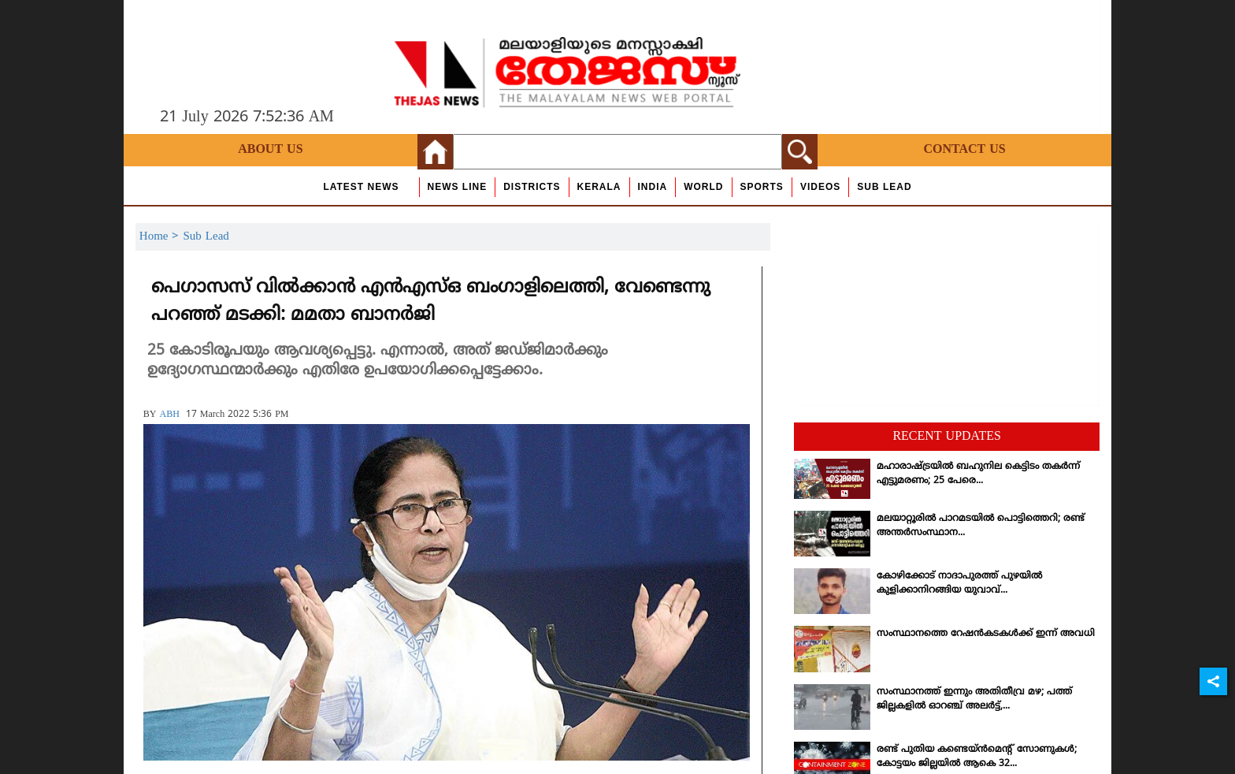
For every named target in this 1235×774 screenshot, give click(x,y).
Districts (531, 186)
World (703, 186)
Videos (820, 186)
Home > (161, 236)
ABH (169, 415)
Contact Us (964, 150)
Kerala (599, 186)
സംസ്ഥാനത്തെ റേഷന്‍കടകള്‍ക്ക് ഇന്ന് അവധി (986, 634)
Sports (762, 186)
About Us (270, 150)
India (653, 186)
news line (458, 186)
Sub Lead (884, 186)
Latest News (361, 186)
